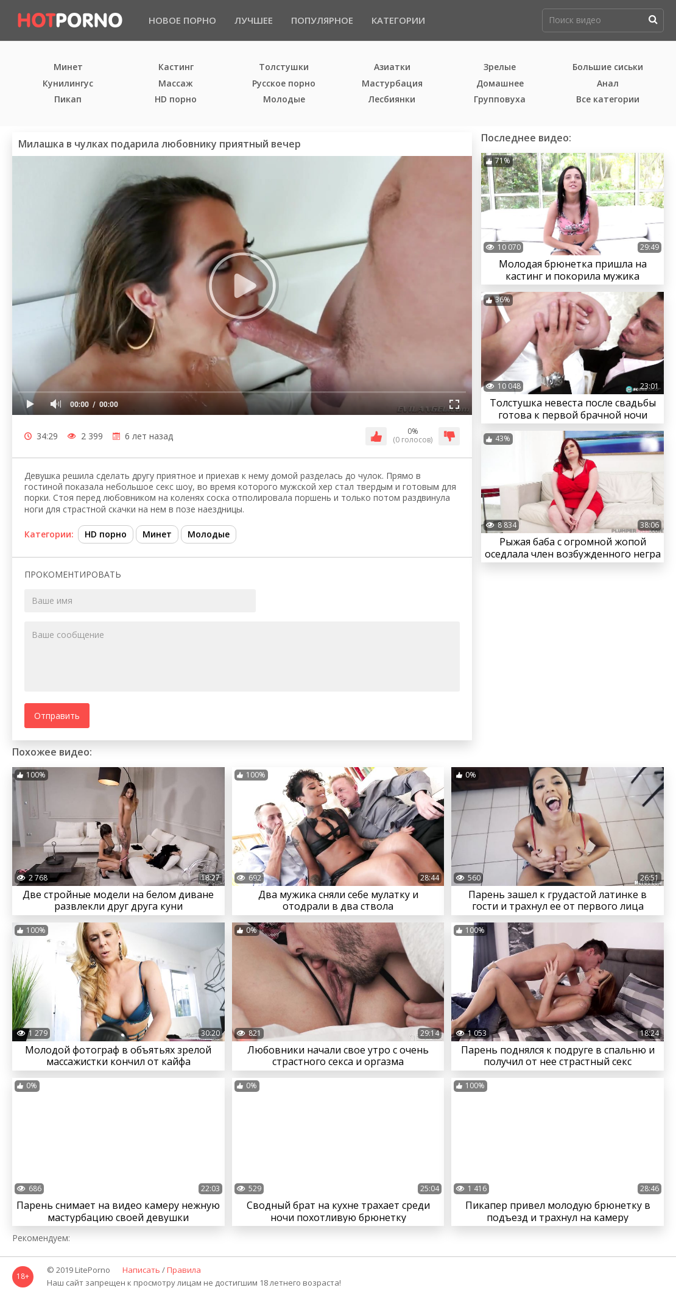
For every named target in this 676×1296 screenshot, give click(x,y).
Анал (608, 84)
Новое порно (182, 20)
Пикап (68, 99)
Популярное (322, 20)
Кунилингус (68, 84)
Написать (141, 1270)
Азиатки (392, 67)
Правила (184, 1270)
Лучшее (253, 20)
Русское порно (283, 84)
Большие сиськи (607, 67)
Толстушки (284, 67)
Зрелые (500, 67)
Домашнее (500, 84)
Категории (398, 20)
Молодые (284, 99)
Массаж (175, 84)
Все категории (607, 99)
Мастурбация (392, 84)
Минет (68, 67)
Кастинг (176, 67)
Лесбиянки (391, 99)
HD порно (176, 99)
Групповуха (500, 99)
